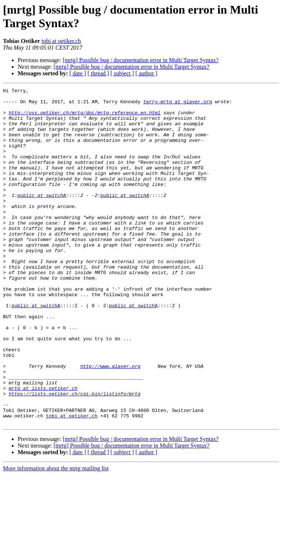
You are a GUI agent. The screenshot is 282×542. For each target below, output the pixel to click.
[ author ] (146, 73)
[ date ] (77, 73)
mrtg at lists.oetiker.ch (43, 448)
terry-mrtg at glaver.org (177, 104)
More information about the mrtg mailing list (56, 535)
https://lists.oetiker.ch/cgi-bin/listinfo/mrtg (75, 455)
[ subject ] (122, 73)
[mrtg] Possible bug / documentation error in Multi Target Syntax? (140, 60)
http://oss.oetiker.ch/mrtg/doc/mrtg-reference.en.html (84, 118)
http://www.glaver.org (110, 422)
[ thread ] (98, 73)
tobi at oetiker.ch (61, 41)
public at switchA (41, 217)
